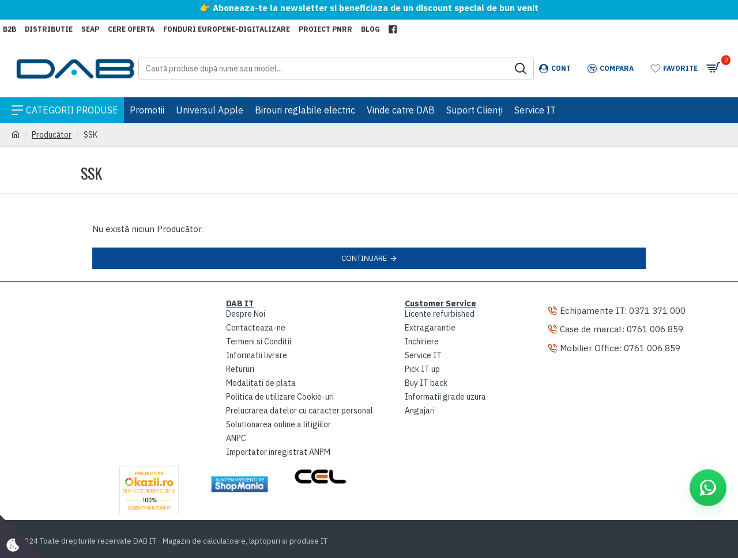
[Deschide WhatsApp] (708, 487)
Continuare (364, 258)
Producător (51, 135)
